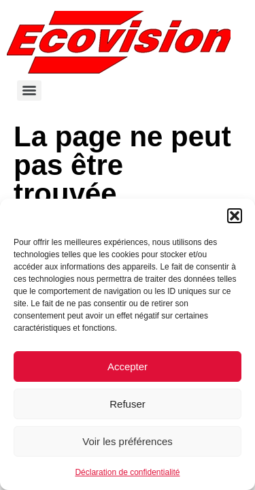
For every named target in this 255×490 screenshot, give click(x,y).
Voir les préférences (127, 441)
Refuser (127, 404)
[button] (234, 216)
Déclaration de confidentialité (127, 472)
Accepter (127, 366)
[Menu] (29, 90)
